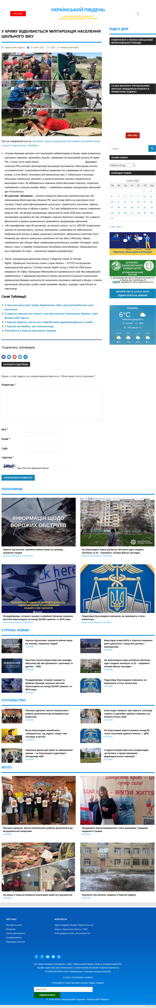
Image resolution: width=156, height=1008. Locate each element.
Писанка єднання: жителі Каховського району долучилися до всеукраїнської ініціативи (47, 713)
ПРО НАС (133, 135)
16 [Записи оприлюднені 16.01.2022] (151, 201)
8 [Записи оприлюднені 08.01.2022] (144, 196)
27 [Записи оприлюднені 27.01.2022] (132, 213)
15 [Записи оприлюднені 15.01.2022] (145, 201)
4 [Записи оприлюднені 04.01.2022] (118, 196)
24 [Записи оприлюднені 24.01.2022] (112, 213)
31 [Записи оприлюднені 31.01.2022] (112, 218)
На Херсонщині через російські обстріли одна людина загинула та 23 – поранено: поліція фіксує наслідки (127, 663)
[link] (14, 191)
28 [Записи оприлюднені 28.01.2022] (138, 213)
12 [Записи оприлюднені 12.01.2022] (125, 201)
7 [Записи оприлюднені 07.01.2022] (137, 196)
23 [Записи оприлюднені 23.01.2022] (151, 207)
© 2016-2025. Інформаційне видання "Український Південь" (78, 999)
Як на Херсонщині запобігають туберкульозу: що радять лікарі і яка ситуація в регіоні (46, 733)
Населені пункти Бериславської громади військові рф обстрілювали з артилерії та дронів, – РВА (49, 663)
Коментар (9, 384)
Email (6, 439)
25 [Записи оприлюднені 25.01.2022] (119, 213)
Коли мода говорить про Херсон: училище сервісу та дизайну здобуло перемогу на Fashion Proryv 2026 (128, 713)
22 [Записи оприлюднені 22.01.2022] (145, 207)
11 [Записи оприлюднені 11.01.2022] (118, 201)
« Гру (112, 226)
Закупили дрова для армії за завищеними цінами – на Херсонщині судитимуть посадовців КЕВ (49, 753)
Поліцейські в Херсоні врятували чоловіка (30, 330)
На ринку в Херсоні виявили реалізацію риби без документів (37, 895)
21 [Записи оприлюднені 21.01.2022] (138, 207)
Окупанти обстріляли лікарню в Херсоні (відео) (109, 895)
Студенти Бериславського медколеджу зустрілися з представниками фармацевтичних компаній (126, 753)
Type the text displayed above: (33, 468)
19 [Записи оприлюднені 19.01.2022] (125, 207)
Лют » (119, 226)
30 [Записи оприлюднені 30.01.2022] (151, 213)
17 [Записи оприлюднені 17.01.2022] (112, 207)
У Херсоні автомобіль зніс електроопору (29, 326)
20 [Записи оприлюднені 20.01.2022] (132, 207)
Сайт (5, 448)
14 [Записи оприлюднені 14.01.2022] (138, 201)
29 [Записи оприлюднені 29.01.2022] (145, 213)
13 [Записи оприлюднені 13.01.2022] (132, 201)
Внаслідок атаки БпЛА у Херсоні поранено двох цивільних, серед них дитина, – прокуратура (128, 643)
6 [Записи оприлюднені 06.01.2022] (131, 196)
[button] (138, 13)
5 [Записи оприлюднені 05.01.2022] (125, 196)
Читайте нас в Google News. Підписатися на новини (133, 293)
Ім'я (5, 429)
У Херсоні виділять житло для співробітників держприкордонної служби (49, 322)
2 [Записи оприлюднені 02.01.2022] (151, 191)
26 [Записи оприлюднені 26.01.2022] (125, 213)
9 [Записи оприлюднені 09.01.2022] (151, 196)
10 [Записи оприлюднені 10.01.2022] (112, 201)
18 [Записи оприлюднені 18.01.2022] (119, 207)
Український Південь (78, 9)
